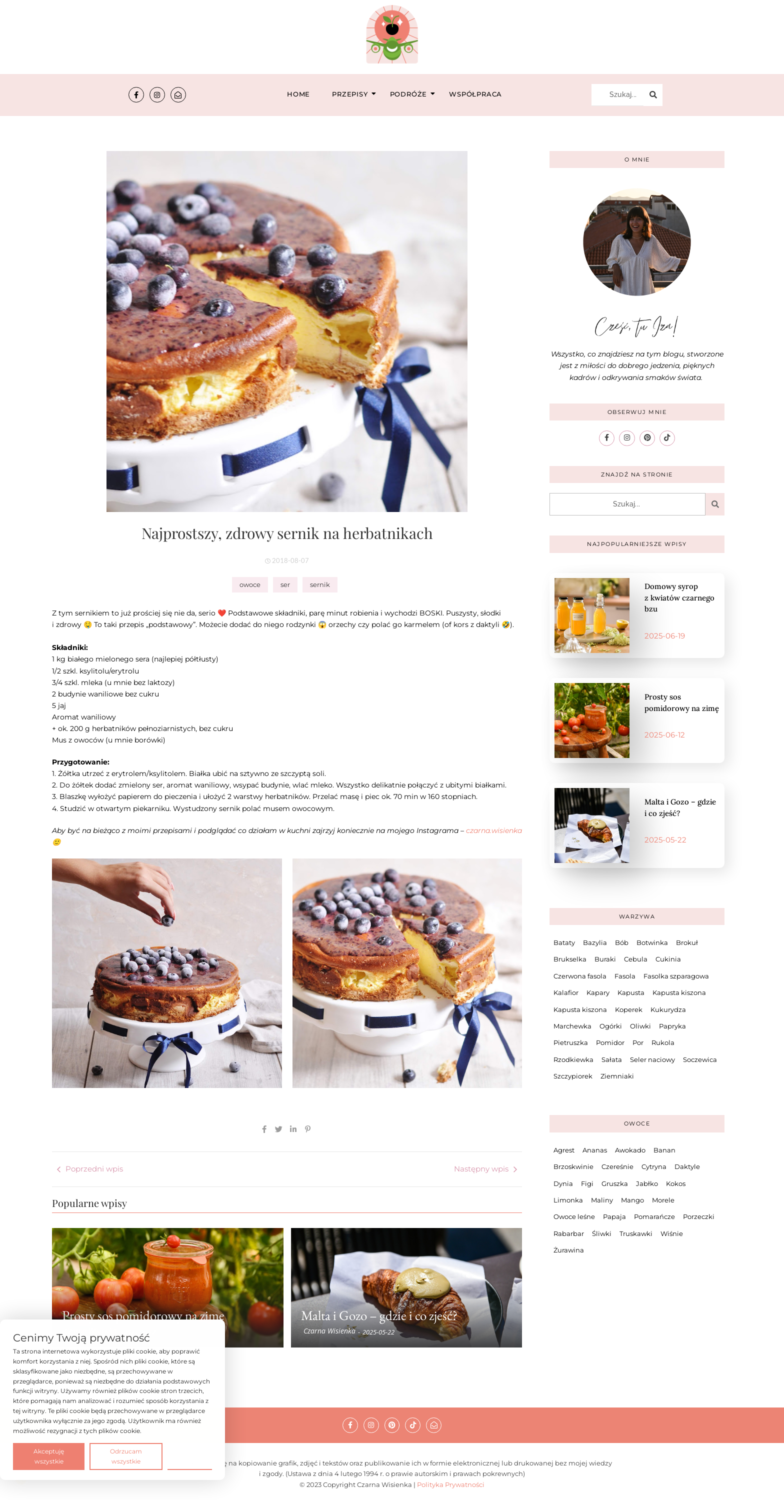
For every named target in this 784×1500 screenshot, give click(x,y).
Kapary (598, 992)
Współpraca (475, 94)
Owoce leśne (574, 1216)
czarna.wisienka (494, 830)
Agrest (564, 1150)
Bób (621, 942)
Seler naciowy (652, 1059)
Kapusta (631, 992)
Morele (663, 1200)
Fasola (625, 975)
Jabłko (647, 1183)
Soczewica (700, 1059)
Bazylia (595, 942)
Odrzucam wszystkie (126, 1456)
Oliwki (640, 1026)
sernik (320, 584)
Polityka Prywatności (450, 1484)
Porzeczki (698, 1216)
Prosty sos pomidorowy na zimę (143, 1315)
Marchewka (573, 1026)
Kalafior (566, 992)
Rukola (663, 1042)
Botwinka (652, 942)
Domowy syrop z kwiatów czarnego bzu (679, 598)
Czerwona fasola (580, 975)
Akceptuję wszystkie (49, 1456)
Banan (665, 1150)
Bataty (564, 942)
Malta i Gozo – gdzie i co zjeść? (379, 1315)
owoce (250, 584)
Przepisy (353, 94)
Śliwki (602, 1233)
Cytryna (654, 1166)
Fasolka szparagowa (676, 975)
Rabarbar (569, 1233)
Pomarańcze (654, 1216)
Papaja (614, 1216)
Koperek (628, 1009)
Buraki (605, 959)
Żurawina (569, 1250)
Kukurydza (668, 1009)
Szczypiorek (573, 1076)
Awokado (630, 1150)
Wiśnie (671, 1233)
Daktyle (687, 1166)
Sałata (612, 1059)
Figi (587, 1183)
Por (638, 1042)
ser (285, 584)
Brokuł (687, 942)
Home (298, 94)
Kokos (676, 1183)
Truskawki (636, 1233)
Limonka (568, 1200)
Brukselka (570, 959)
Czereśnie (618, 1166)
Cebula (636, 959)
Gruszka (615, 1183)
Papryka (672, 1026)
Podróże (412, 94)
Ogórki (611, 1026)
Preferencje (189, 1456)
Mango (632, 1200)
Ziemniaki (617, 1076)
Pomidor (610, 1042)
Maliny (602, 1200)
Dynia (563, 1183)
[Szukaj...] (618, 95)
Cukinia (668, 959)
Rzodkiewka (574, 1059)
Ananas (594, 1150)
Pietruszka (571, 1042)
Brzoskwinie (574, 1166)
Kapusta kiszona (679, 992)
